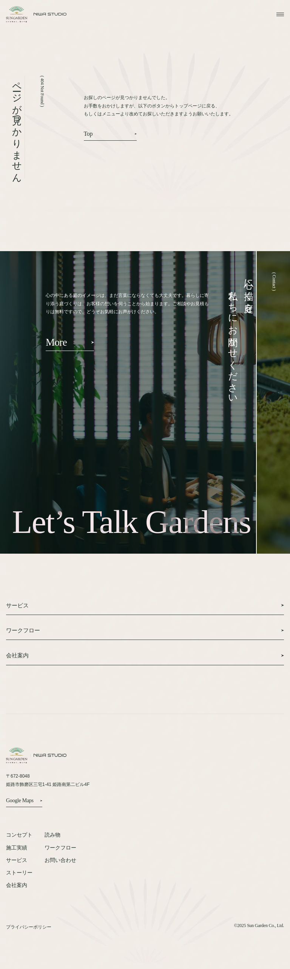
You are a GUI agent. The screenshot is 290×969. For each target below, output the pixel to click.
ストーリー (19, 873)
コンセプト (19, 835)
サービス (16, 860)
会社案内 (16, 885)
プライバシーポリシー (28, 927)
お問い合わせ (60, 860)
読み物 (52, 835)
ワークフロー (60, 848)
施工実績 (16, 848)
